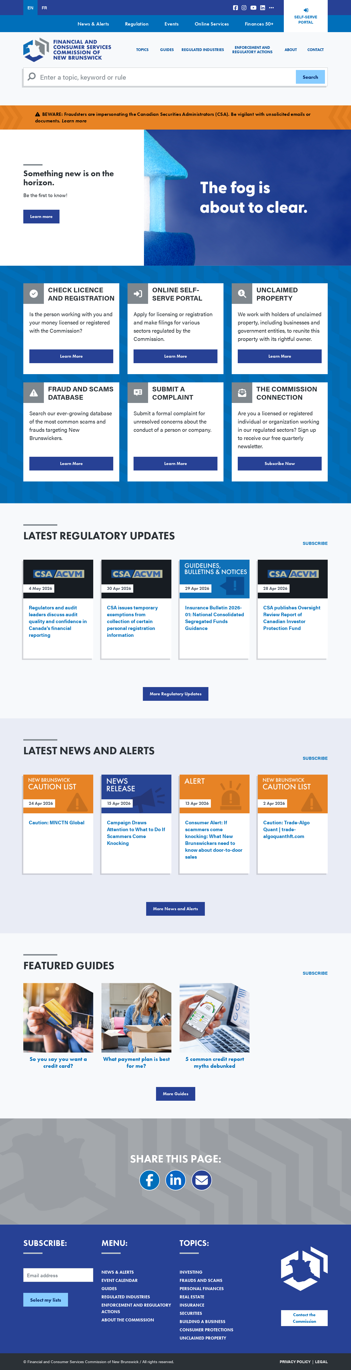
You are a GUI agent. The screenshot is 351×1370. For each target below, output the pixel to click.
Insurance (192, 1305)
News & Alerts (93, 24)
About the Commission (127, 1320)
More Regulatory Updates (176, 694)
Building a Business (202, 1321)
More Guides (175, 1094)
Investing (191, 1272)
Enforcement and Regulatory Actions (252, 49)
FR (44, 7)
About (291, 49)
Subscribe (315, 543)
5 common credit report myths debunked (214, 1062)
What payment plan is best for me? (136, 1062)
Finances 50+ (259, 24)
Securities (191, 1313)
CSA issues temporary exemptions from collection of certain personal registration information (132, 621)
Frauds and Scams (201, 1280)
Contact (315, 49)
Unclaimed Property (203, 1338)
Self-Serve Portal (305, 19)
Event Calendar (119, 1280)
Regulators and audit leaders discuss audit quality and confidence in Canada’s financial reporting (58, 621)
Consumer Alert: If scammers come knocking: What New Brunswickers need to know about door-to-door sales (213, 839)
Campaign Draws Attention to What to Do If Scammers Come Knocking (136, 832)
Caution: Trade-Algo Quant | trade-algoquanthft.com (286, 829)
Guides (167, 49)
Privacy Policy (295, 1361)
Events (172, 24)
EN (30, 7)
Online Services (212, 24)
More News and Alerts (175, 909)
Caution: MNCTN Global (56, 822)
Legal (321, 1361)
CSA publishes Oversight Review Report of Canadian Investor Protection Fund (292, 617)
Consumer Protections (206, 1330)
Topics (142, 49)
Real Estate (192, 1297)
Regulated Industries (203, 49)
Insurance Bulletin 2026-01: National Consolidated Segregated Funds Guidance (214, 617)
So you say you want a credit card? (58, 1062)
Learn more (41, 216)
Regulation (137, 24)
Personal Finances (202, 1288)
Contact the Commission (304, 1318)
